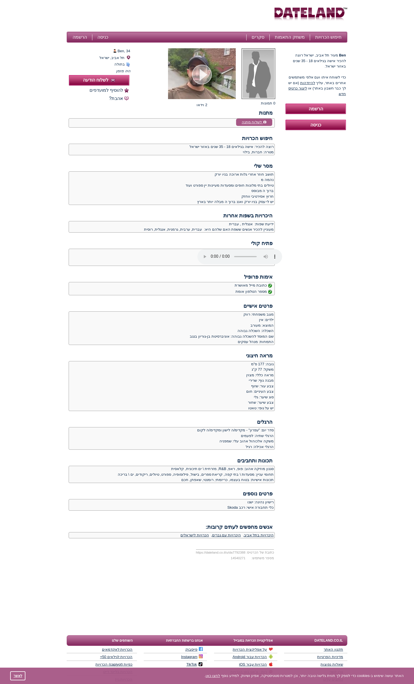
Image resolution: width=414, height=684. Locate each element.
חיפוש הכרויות (328, 37)
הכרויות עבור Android (252, 656)
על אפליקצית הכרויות (253, 649)
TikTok (194, 664)
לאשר (18, 676)
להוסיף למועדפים (106, 90)
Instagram (192, 656)
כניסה (102, 37)
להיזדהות (307, 83)
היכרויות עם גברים (226, 535)
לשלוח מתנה (254, 122)
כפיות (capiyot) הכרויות (113, 664)
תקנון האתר (333, 649)
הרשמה (80, 37)
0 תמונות (268, 103)
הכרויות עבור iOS (256, 664)
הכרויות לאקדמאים (117, 649)
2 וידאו (202, 105)
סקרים (258, 37)
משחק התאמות (289, 37)
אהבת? (116, 98)
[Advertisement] (170, 16)
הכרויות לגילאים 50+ (116, 657)
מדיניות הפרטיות (330, 657)
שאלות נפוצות (332, 664)
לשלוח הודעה (99, 80)
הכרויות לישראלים (194, 535)
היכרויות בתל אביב (259, 535)
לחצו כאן (213, 676)
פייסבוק (194, 649)
